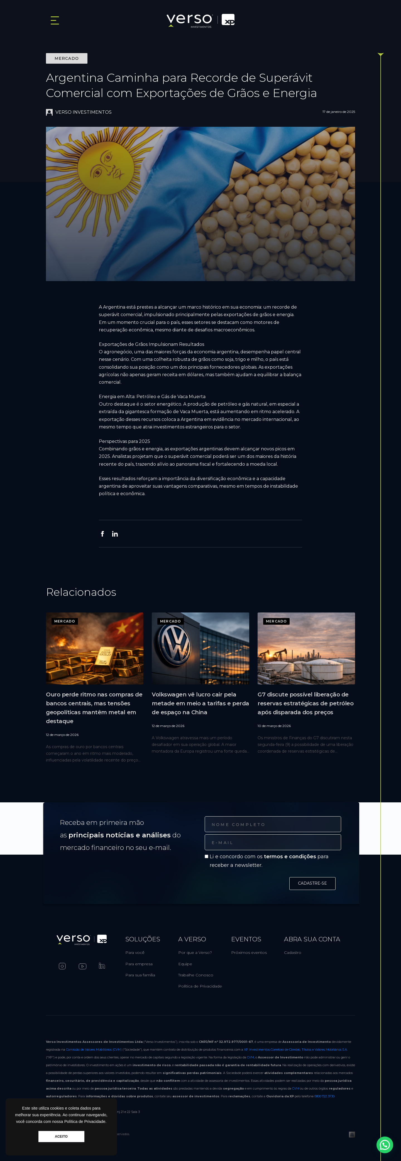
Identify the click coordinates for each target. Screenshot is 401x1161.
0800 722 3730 (324, 1096)
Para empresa (139, 963)
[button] (387, 1151)
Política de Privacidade (200, 986)
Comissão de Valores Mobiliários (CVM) (94, 1049)
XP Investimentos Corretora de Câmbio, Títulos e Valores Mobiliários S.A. (296, 1049)
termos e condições (290, 857)
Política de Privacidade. (85, 1121)
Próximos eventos (249, 952)
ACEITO (61, 1136)
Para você (135, 952)
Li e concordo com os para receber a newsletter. (269, 861)
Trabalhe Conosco (195, 975)
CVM (250, 1057)
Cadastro (292, 952)
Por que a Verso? (195, 952)
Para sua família (140, 975)
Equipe (185, 963)
